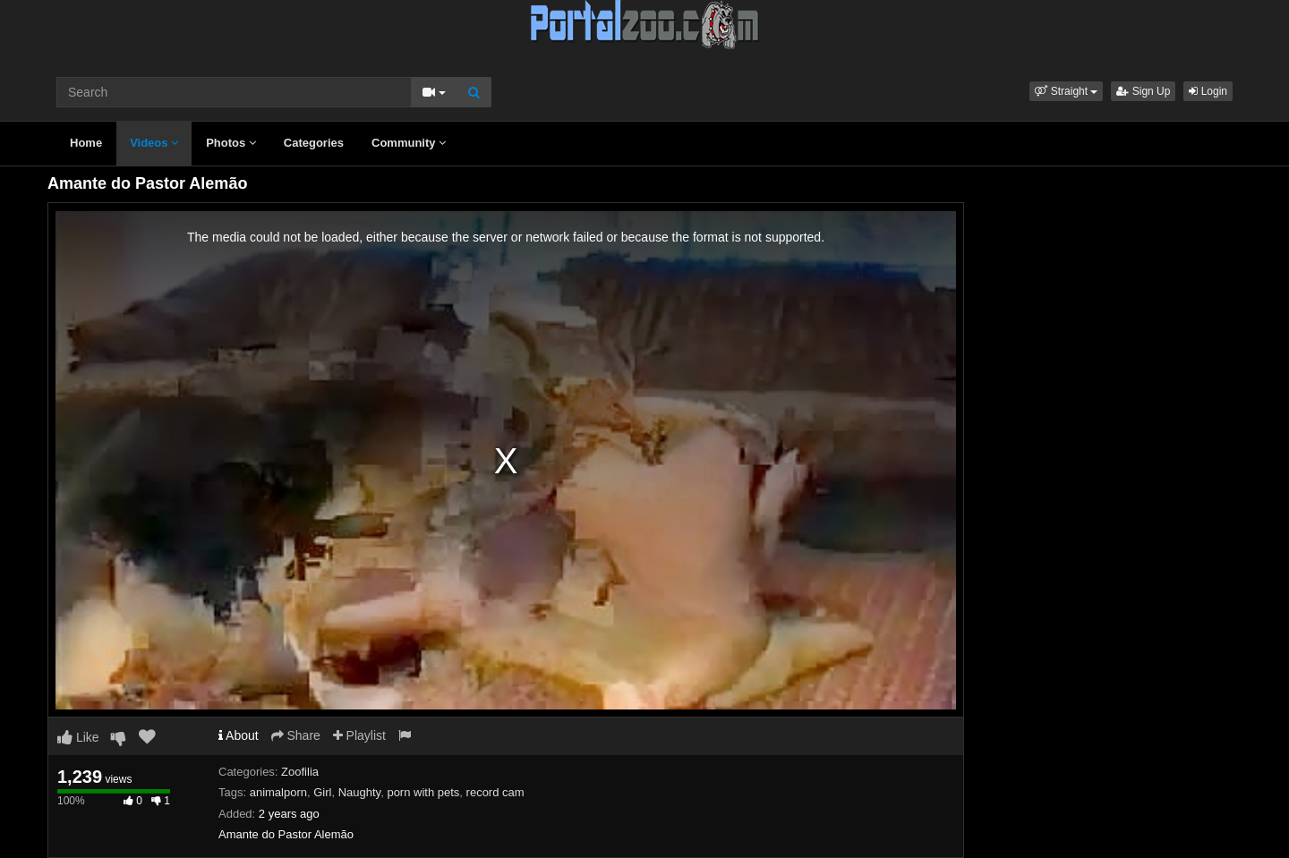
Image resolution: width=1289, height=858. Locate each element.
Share (295, 735)
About (238, 735)
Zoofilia (300, 771)
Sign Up (1143, 91)
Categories (314, 142)
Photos (231, 142)
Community (408, 142)
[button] (1066, 91)
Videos (154, 142)
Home (86, 142)
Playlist (359, 735)
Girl (322, 792)
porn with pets (423, 792)
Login (1208, 91)
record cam (495, 792)
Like (78, 737)
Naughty (359, 792)
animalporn (278, 792)
